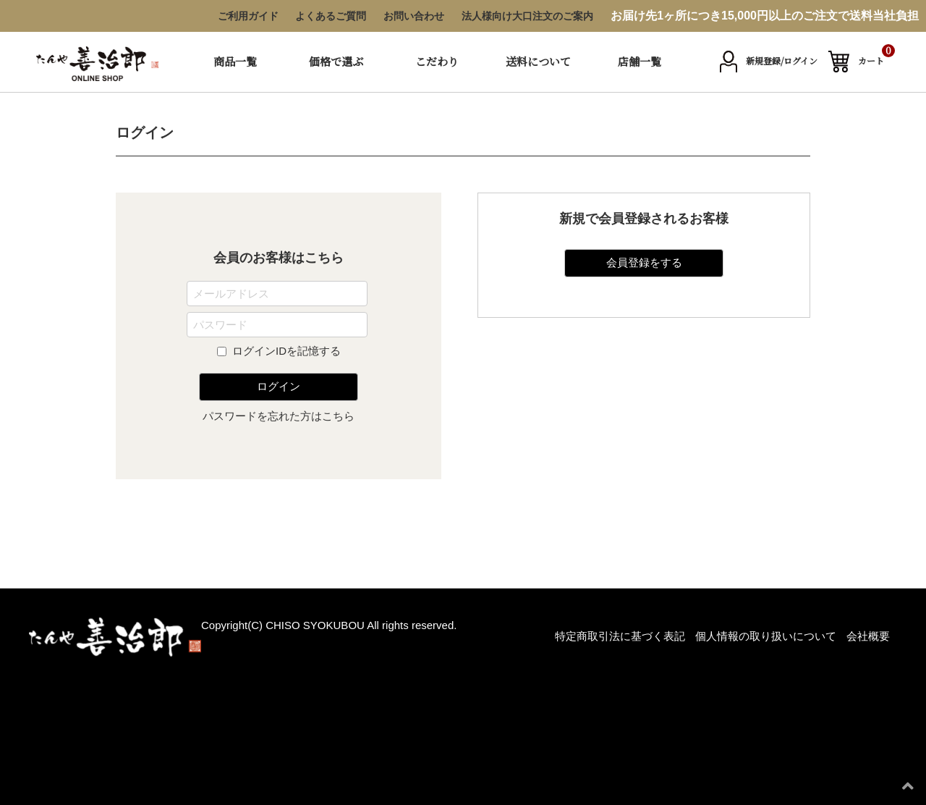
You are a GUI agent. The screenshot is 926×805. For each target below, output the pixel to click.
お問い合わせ (413, 16)
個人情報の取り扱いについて (765, 636)
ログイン (278, 386)
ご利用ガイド (248, 16)
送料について (538, 61)
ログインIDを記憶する (286, 351)
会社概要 (868, 636)
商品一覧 (235, 61)
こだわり (437, 61)
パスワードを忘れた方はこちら (278, 416)
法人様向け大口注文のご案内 (527, 16)
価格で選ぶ (336, 61)
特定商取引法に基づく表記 (620, 636)
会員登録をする (644, 262)
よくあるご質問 (330, 16)
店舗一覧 (639, 61)
